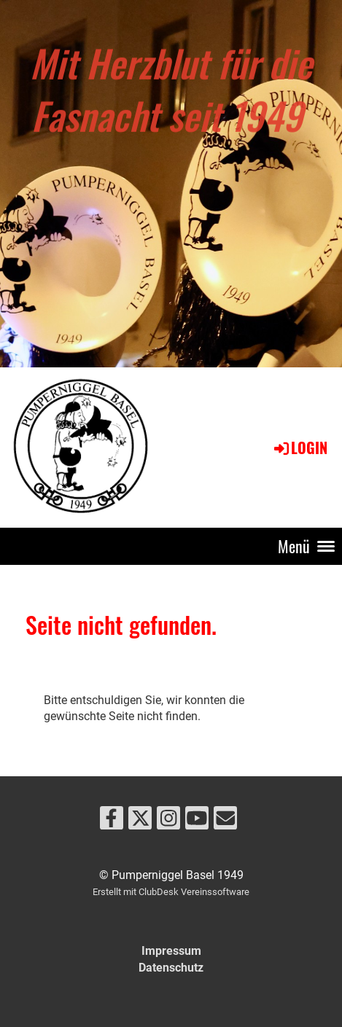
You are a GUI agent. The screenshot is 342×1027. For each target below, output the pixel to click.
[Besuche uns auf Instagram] (168, 821)
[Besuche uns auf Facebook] (111, 821)
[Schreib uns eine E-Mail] (225, 821)
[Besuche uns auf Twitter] (140, 821)
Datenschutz (171, 968)
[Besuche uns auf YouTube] (197, 821)
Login (299, 447)
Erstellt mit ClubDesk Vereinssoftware (171, 891)
